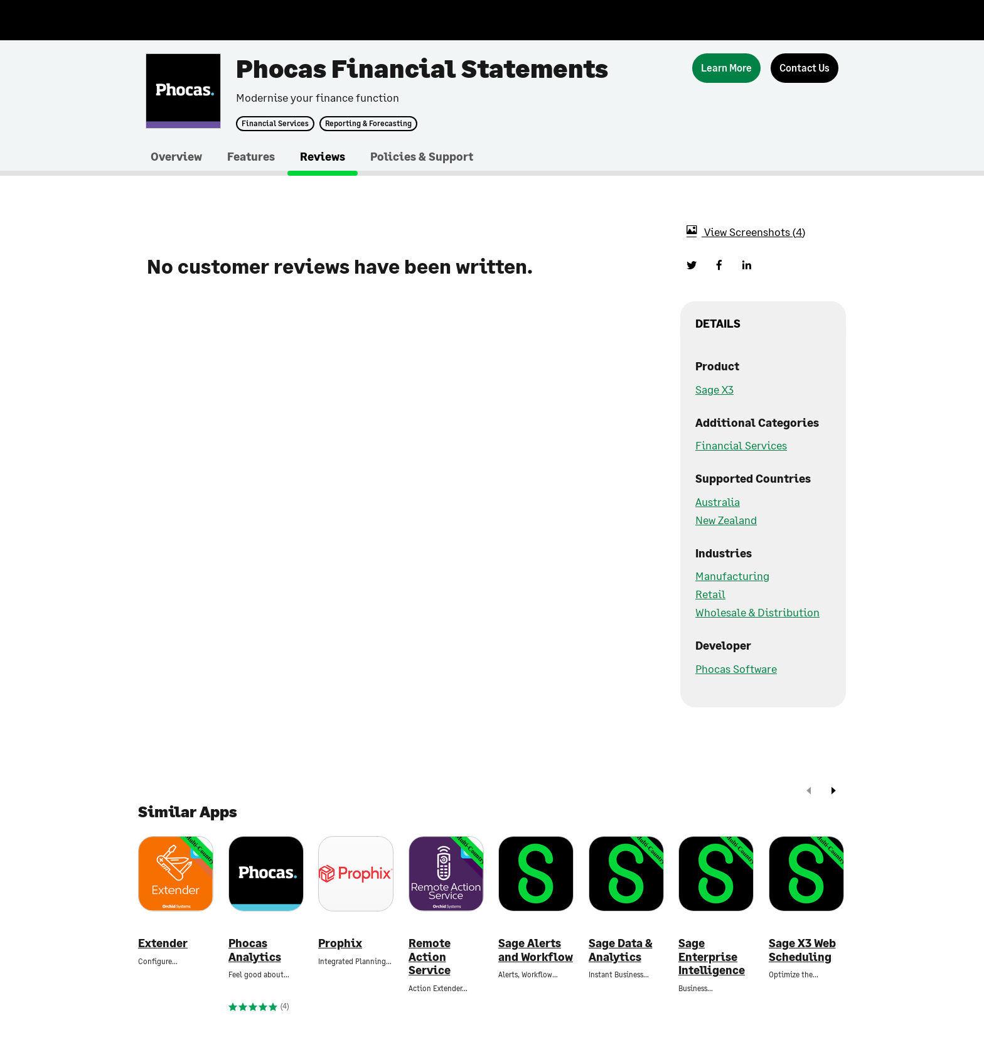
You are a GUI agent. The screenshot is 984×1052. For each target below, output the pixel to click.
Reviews (322, 156)
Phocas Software (736, 668)
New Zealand (726, 520)
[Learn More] (726, 68)
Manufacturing (732, 575)
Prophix (340, 943)
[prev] (808, 791)
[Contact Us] (804, 68)
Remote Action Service (430, 957)
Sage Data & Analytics (621, 950)
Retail (710, 594)
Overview (176, 156)
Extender (163, 943)
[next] (833, 791)
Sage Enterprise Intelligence (711, 957)
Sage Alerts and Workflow (535, 950)
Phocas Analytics (254, 950)
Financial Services (275, 123)
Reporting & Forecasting (368, 123)
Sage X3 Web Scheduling (802, 950)
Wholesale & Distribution (757, 612)
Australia (717, 501)
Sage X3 (714, 389)
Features (251, 156)
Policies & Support (421, 156)
